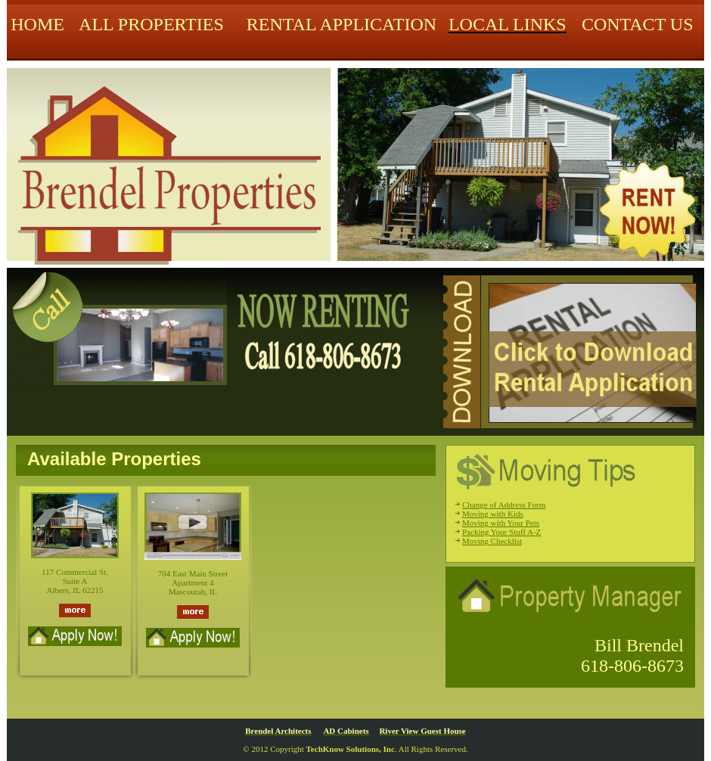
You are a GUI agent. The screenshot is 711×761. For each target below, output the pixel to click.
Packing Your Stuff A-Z (501, 531)
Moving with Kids (492, 513)
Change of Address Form (503, 504)
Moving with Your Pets (500, 522)
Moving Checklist (492, 540)
